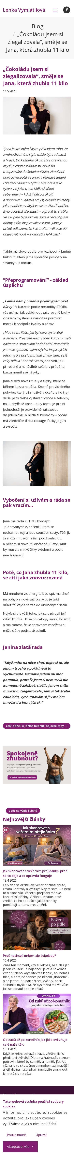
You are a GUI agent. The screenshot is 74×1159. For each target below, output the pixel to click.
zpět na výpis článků (23, 811)
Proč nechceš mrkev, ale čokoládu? (29, 955)
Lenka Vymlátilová (24, 9)
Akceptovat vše (18, 1146)
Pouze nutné (16, 1135)
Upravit (41, 1135)
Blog (37, 26)
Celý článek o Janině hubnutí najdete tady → (36, 726)
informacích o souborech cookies (34, 1112)
